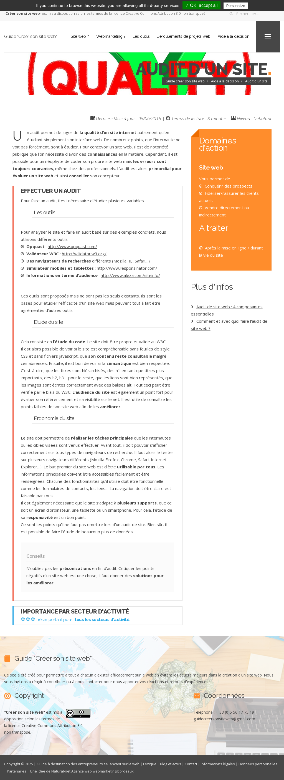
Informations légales (218, 763)
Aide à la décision (233, 36)
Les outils (140, 36)
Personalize (235, 6)
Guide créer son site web (185, 81)
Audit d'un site (256, 81)
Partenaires (17, 771)
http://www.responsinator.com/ (127, 268)
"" (24, 712)
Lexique (149, 763)
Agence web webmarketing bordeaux (103, 771)
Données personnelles (259, 763)
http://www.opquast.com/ (72, 246)
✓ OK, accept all (201, 5)
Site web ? (79, 36)
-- (22, 13)
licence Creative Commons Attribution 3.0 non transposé (159, 13)
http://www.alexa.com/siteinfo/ (130, 275)
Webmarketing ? (110, 36)
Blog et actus (170, 763)
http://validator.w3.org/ (84, 253)
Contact (191, 763)
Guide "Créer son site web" (30, 36)
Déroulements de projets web (183, 36)
